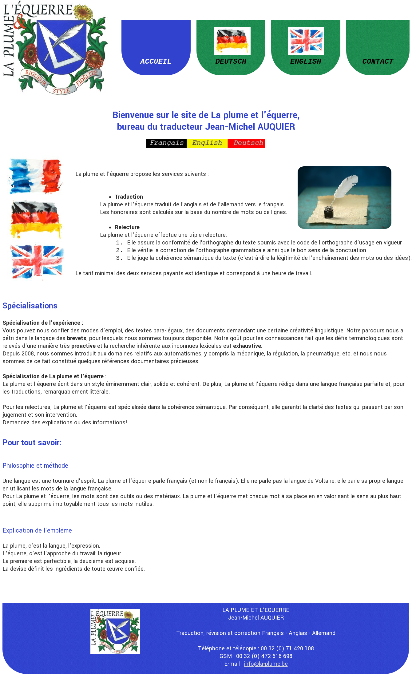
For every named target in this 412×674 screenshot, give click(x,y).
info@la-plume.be (266, 664)
